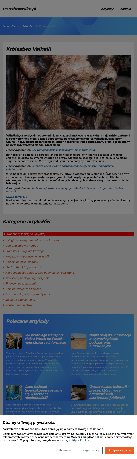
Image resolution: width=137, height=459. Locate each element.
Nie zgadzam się (90, 450)
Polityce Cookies (79, 440)
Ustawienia (65, 450)
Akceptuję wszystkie (120, 450)
